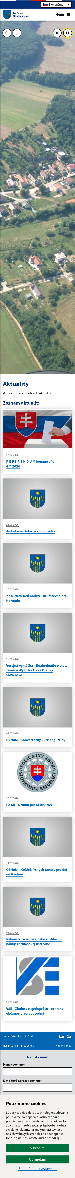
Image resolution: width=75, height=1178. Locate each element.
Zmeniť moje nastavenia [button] (37, 1169)
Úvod (8, 393)
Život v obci (26, 393)
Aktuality (45, 393)
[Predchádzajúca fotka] (6, 33)
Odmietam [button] (37, 1159)
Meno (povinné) (14, 1064)
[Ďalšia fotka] (17, 33)
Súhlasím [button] (37, 1147)
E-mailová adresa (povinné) (22, 1081)
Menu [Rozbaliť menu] (62, 14)
